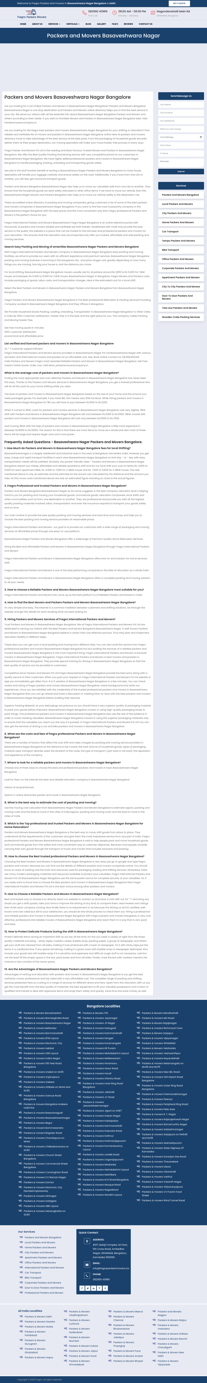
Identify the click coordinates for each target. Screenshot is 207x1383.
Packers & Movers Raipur (172, 1320)
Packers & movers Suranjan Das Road (164, 1156)
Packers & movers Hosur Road (100, 1068)
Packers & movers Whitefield (158, 1043)
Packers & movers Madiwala (99, 1164)
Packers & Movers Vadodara (168, 1327)
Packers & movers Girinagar (40, 1196)
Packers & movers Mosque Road (102, 1184)
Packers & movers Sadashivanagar (162, 1129)
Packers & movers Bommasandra (43, 1128)
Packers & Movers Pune (127, 1351)
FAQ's (115, 23)
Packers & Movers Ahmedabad (79, 1362)
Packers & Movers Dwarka (40, 1321)
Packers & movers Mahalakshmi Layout (106, 1053)
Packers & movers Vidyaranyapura (162, 1187)
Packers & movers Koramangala (102, 1043)
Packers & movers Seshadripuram (162, 1143)
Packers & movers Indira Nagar (42, 1058)
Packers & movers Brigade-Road (43, 1133)
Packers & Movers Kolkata (173, 1333)
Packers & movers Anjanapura (42, 1077)
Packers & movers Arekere (39, 1082)
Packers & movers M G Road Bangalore (106, 1179)
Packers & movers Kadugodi (99, 1028)
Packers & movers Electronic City (43, 1043)
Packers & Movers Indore (83, 1346)
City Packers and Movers (176, 213)
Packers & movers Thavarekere (160, 1161)
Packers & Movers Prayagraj (123, 1344)
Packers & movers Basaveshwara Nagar (47, 1023)
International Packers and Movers (44, 1267)
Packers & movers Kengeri (98, 1038)
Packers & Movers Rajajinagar (159, 1023)
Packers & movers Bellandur (40, 1028)
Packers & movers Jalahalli (99, 1092)
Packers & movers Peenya (157, 1099)
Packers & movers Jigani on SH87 (102, 1110)
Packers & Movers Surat (83, 1356)
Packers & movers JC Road (99, 1097)
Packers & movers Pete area (158, 1109)
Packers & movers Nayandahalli (160, 1058)
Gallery (101, 23)
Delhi (112, 3)
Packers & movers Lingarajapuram (103, 1159)
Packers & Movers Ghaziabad (35, 1350)
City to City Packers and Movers (181, 286)
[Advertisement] (103, 69)
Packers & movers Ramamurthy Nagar (164, 1124)
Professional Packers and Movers (44, 1292)
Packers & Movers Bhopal (128, 1361)
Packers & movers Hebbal (39, 1048)
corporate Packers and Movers (180, 268)
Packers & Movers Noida (39, 1326)
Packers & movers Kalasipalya (100, 1121)
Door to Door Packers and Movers (177, 297)
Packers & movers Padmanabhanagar (164, 1094)
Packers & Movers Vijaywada (168, 1362)
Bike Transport (170, 250)
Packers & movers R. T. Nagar (159, 1114)
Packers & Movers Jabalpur (123, 1335)
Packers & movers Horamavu (100, 1063)
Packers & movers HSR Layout (41, 1053)
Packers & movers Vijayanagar (160, 1038)
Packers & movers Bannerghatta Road (46, 1018)
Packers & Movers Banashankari (42, 1013)
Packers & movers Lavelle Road (101, 1154)
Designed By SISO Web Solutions (172, 1379)
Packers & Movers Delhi (38, 1316)
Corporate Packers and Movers (43, 1282)
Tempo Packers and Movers (178, 240)
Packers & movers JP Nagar (99, 1023)
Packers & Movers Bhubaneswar (123, 1327)
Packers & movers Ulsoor (156, 1166)
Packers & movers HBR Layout (41, 1206)
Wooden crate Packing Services (181, 317)
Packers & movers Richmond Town (162, 1028)
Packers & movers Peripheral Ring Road (165, 1104)
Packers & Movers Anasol (128, 1356)
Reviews (128, 23)
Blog (88, 23)
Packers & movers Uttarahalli (159, 1171)
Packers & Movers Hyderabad (79, 1330)
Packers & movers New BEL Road (161, 1072)
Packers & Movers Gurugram (35, 1342)
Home (23, 23)
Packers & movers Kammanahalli (102, 1033)
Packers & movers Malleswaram (102, 1058)
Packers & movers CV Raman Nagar (45, 1177)
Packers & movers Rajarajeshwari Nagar (165, 1119)
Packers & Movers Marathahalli (160, 1013)
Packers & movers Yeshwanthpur (161, 1053)
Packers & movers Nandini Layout (102, 1195)
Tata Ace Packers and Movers (179, 308)
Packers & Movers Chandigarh (168, 1345)
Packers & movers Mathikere (99, 1174)
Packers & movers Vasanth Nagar (162, 1181)
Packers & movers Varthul (157, 1176)
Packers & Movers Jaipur (83, 1351)
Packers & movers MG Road (158, 1018)
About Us (37, 23)
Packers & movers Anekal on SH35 (44, 1072)
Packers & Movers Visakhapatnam (79, 1313)
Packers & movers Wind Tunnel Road (163, 1200)
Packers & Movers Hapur (39, 1357)
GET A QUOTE (179, 3)
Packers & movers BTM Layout (41, 1038)
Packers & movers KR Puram (99, 1048)
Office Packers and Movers (178, 259)
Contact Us (145, 23)
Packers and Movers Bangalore (180, 195)
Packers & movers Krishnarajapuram (104, 1141)
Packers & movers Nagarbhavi (100, 1189)
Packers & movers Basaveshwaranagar (47, 1118)
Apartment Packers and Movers (181, 277)
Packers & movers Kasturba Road (102, 1131)
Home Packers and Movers (178, 222)
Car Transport (170, 231)
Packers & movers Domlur (39, 1182)
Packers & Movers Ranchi (172, 1339)
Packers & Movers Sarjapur (157, 1033)
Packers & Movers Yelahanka (159, 1048)
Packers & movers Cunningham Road (46, 1172)
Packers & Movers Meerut (128, 1311)
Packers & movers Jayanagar (100, 1018)
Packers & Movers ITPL (95, 1013)
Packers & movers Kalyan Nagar (102, 1115)
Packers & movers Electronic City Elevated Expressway (43, 1189)
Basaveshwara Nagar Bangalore (87, 3)
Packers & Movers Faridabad (35, 1333)
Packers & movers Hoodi (97, 1073)
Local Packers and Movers (177, 204)
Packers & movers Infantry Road (101, 1078)
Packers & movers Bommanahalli (43, 1033)
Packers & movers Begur (38, 1123)
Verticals (73, 23)
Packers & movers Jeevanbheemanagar (96, 1103)
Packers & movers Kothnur (98, 1136)
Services (54, 23)
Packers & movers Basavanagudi (43, 1113)
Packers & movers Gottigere (40, 1201)
